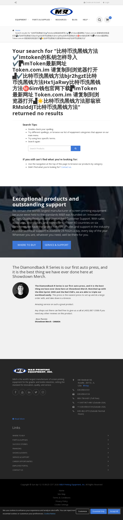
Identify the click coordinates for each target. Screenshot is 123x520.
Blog (74, 19)
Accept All (114, 511)
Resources (61, 19)
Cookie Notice (49, 513)
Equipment (21, 19)
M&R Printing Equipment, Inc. (72, 484)
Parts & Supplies (41, 19)
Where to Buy (27, 245)
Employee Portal (20, 466)
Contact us (66, 167)
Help (85, 19)
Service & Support (57, 245)
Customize (82, 511)
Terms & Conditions (61, 498)
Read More (18, 419)
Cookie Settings (61, 505)
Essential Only (98, 511)
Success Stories (20, 444)
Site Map (61, 494)
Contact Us (18, 470)
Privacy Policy (62, 501)
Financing (17, 448)
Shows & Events (20, 453)
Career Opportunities (22, 461)
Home (17, 30)
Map (86, 385)
